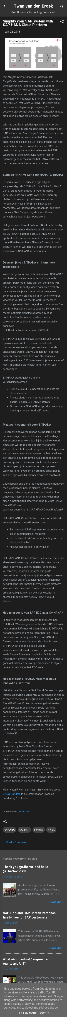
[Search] (62, 7)
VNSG (51, 829)
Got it (44, 1013)
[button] (62, 22)
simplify (38, 829)
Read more (56, 902)
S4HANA (9, 829)
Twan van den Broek (33, 6)
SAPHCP (24, 829)
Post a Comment (16, 842)
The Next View (23, 811)
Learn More (28, 1013)
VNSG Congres (12, 794)
